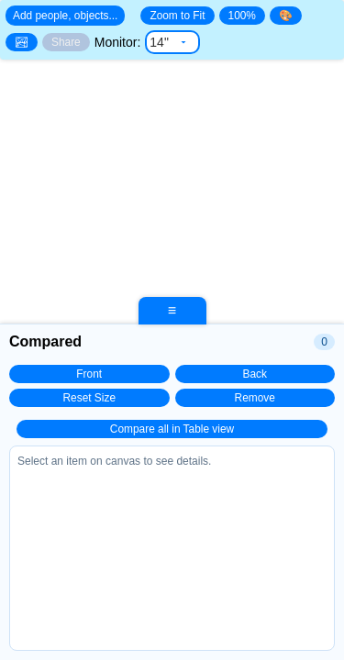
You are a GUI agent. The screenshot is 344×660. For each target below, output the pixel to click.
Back (255, 374)
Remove (255, 397)
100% (242, 15)
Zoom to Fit (177, 15)
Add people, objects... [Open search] (65, 15)
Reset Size (90, 397)
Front (89, 374)
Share (66, 42)
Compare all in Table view (172, 429)
